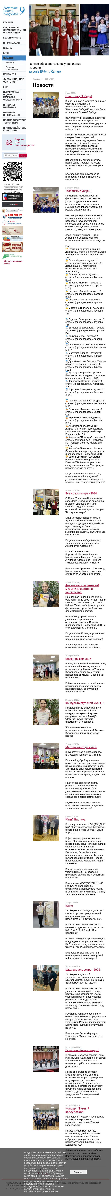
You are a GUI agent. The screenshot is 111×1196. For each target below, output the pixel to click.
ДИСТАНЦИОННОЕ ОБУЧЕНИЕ (13, 80)
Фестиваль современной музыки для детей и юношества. (82, 589)
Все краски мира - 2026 (81, 493)
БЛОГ (6, 53)
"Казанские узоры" (78, 191)
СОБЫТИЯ (8, 58)
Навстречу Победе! (78, 96)
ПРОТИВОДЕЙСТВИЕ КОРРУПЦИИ (14, 129)
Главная (36, 79)
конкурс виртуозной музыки (84, 703)
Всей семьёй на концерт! (82, 1050)
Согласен (78, 1172)
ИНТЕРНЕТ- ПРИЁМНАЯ (9, 106)
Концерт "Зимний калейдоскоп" (77, 1110)
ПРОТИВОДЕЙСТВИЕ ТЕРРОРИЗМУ (14, 121)
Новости (10, 62)
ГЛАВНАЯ (8, 22)
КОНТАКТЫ (9, 74)
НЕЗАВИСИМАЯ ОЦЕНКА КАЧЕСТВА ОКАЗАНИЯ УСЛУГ (13, 96)
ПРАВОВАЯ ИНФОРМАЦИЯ (11, 113)
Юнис (69, 905)
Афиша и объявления (12, 68)
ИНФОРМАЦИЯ (11, 42)
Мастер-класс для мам (81, 747)
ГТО (5, 87)
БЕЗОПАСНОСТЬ (12, 37)
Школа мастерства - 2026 (82, 969)
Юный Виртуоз (75, 819)
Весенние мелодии (78, 658)
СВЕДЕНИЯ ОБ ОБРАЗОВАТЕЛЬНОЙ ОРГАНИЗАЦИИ (14, 30)
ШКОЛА (7, 48)
